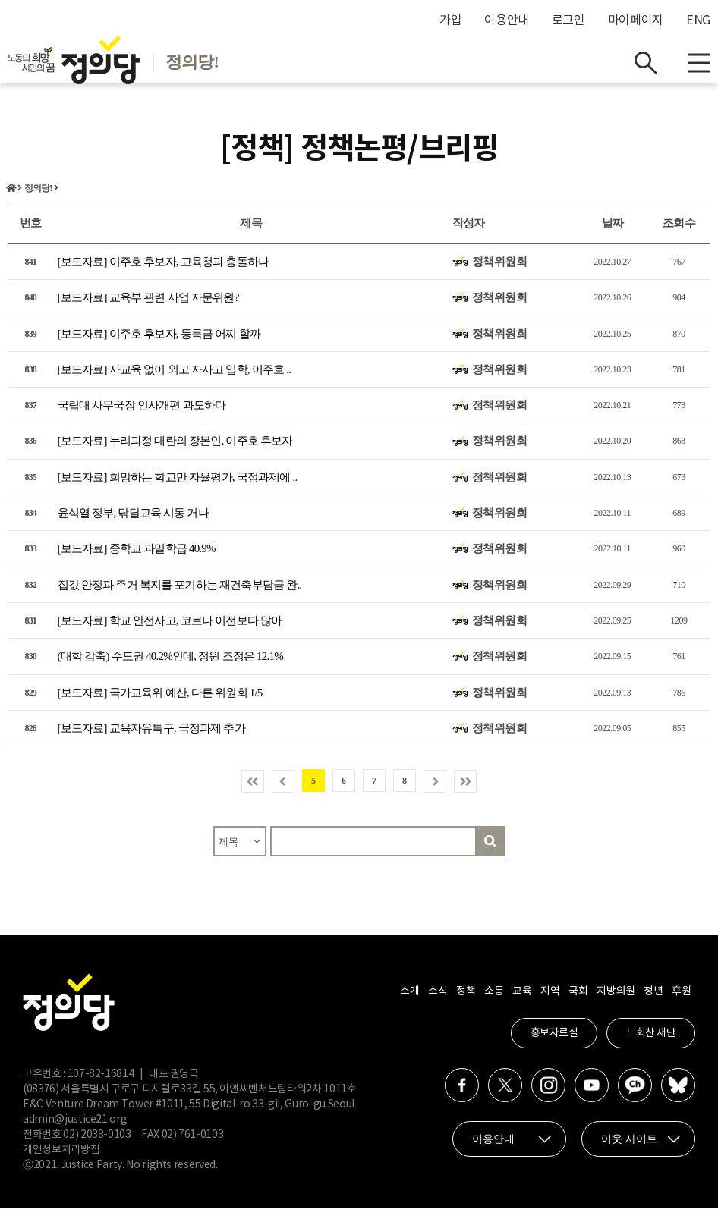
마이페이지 (635, 20)
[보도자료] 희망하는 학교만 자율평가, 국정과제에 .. (178, 487)
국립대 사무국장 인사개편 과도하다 (142, 416)
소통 (493, 1002)
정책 (465, 1002)
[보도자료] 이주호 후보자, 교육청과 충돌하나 (163, 272)
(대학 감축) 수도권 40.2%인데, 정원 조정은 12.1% (170, 667)
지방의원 (616, 1002)
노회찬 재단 (650, 1044)
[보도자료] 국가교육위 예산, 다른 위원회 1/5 (160, 702)
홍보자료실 (554, 1044)
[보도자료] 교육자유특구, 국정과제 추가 (151, 739)
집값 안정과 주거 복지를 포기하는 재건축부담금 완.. (180, 595)
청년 (653, 1002)
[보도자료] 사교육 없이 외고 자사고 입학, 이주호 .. (174, 380)
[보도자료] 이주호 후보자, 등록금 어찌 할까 (159, 344)
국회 (577, 1002)
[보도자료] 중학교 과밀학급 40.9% (137, 559)
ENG (698, 20)
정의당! (38, 198)
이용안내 (506, 20)
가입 (450, 20)
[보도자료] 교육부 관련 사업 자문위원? (148, 308)
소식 (437, 1002)
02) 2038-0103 (97, 1145)
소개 (409, 1002)
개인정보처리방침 (61, 1161)
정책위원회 (499, 272)
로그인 (568, 20)
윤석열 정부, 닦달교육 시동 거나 (133, 523)
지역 (549, 1002)
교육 (521, 1002)
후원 (681, 1002)
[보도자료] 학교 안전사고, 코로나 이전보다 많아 (170, 631)
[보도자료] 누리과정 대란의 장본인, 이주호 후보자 (175, 451)
